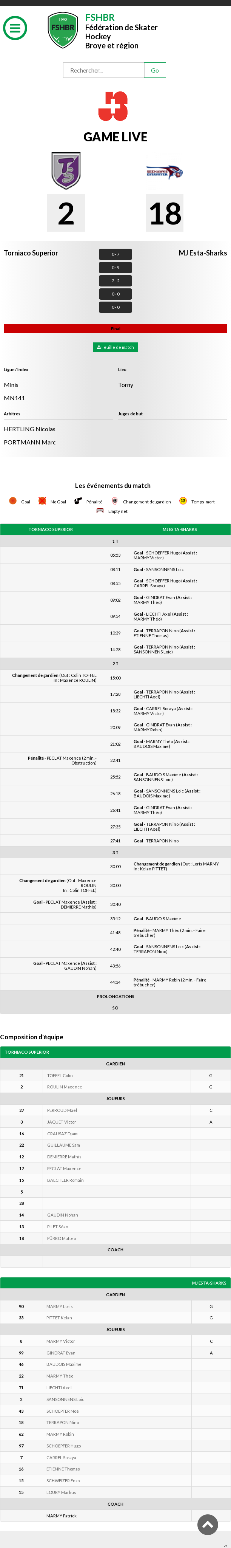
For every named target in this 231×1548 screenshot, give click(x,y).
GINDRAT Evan (60, 1352)
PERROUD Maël (62, 1110)
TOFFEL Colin (60, 1075)
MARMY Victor (60, 1341)
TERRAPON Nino (62, 1422)
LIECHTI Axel (59, 1387)
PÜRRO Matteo (61, 1238)
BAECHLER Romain (65, 1180)
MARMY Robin (60, 1434)
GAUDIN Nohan (62, 1214)
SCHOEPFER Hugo (63, 1445)
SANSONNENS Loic (65, 1399)
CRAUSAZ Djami (63, 1133)
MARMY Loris (59, 1306)
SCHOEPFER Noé (62, 1411)
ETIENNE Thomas (63, 1468)
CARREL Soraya (61, 1457)
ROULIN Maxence (64, 1086)
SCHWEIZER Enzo (63, 1480)
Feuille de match (115, 347)
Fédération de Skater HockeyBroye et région (121, 30)
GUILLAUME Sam (63, 1144)
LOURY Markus (61, 1492)
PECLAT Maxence (64, 1168)
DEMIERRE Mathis (64, 1156)
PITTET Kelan (59, 1317)
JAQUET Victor (61, 1121)
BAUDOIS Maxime (64, 1364)
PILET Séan (57, 1226)
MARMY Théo (59, 1375)
